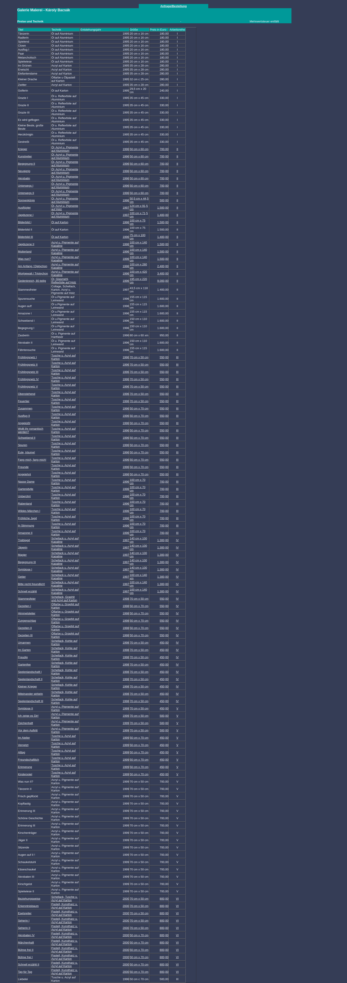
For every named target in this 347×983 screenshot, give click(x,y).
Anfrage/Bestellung (173, 6)
